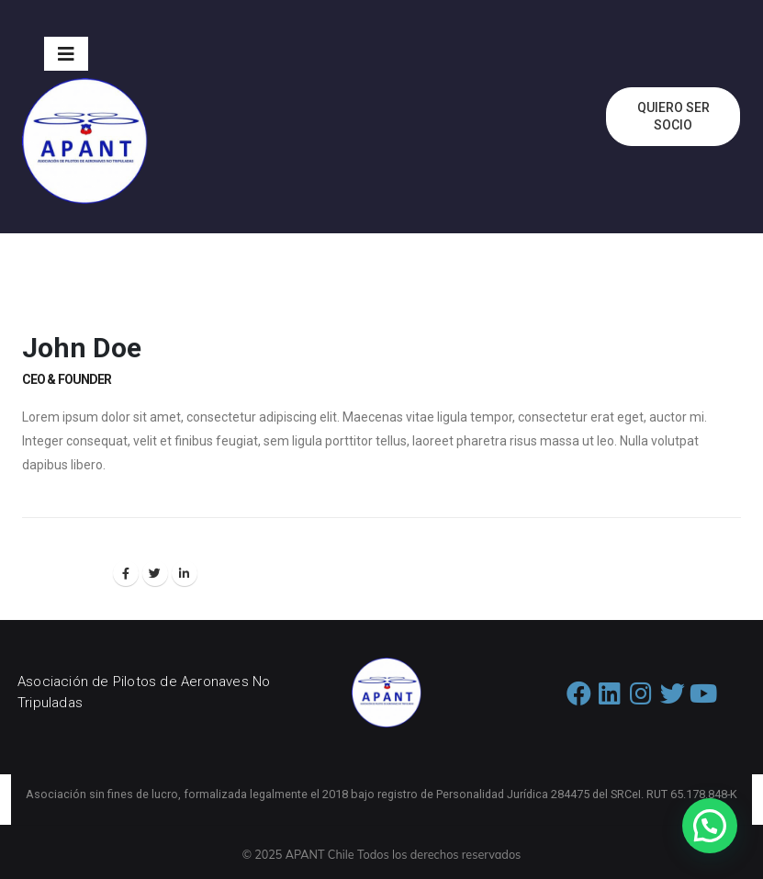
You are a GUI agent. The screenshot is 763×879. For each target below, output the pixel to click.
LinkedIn (184, 573)
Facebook (126, 573)
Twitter (155, 573)
